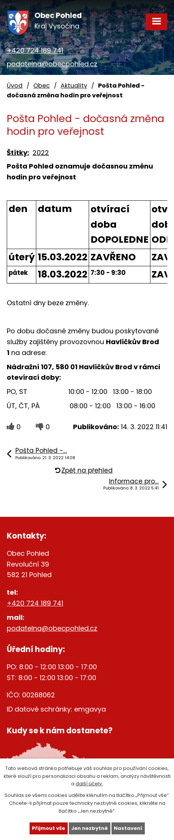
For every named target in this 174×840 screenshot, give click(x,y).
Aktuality (74, 85)
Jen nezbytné (89, 828)
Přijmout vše (48, 828)
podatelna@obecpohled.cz (52, 64)
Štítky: (18, 152)
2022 (41, 152)
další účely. (89, 783)
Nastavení (128, 828)
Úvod (14, 85)
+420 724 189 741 (35, 50)
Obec (41, 85)
